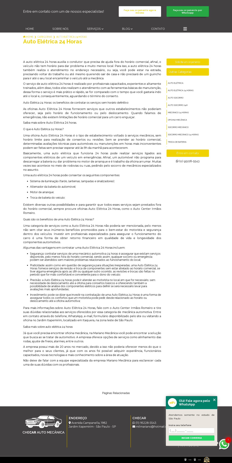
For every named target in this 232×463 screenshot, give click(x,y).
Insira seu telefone (180, 425)
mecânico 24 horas (178, 112)
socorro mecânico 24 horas (183, 134)
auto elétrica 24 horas (180, 90)
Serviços (94, 28)
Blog (126, 28)
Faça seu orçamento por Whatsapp (187, 11)
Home (30, 28)
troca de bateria (177, 142)
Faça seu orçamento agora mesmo (140, 11)
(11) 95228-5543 (187, 161)
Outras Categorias (180, 71)
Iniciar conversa (191, 438)
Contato (158, 28)
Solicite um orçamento (187, 62)
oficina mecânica (177, 120)
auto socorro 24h (178, 105)
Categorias (44, 36)
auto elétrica (175, 83)
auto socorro (175, 98)
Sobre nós (60, 28)
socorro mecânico (178, 127)
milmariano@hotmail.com (151, 426)
